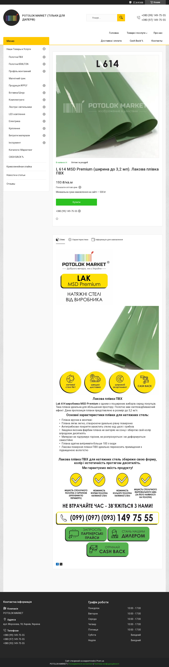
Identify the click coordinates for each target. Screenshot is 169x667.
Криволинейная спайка (19, 166)
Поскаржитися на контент (80, 664)
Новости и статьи (16, 175)
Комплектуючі (16, 99)
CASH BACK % (16, 157)
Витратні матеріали (19, 135)
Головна (114, 33)
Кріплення (14, 128)
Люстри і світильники (20, 107)
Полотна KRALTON (18, 64)
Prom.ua (100, 661)
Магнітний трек (17, 78)
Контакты (156, 40)
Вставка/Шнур (17, 92)
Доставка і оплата (111, 40)
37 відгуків (138, 2)
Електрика (14, 121)
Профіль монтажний (20, 71)
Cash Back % (136, 40)
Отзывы (11, 183)
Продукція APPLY (18, 85)
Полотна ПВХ (16, 57)
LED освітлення (17, 114)
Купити (76, 202)
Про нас (158, 33)
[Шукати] (121, 17)
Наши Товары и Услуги (19, 49)
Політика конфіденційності (106, 664)
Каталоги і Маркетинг (20, 150)
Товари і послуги (136, 33)
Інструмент (15, 142)
